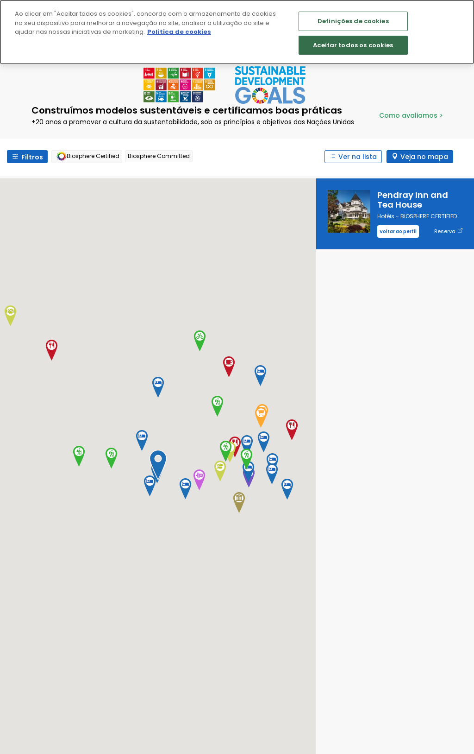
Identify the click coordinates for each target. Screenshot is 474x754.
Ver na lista (357, 156)
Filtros (32, 157)
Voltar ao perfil (398, 231)
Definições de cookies (353, 21)
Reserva (448, 231)
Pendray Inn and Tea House (412, 199)
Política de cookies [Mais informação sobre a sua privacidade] (179, 31)
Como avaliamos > (411, 115)
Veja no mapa (424, 156)
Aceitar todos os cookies (353, 45)
